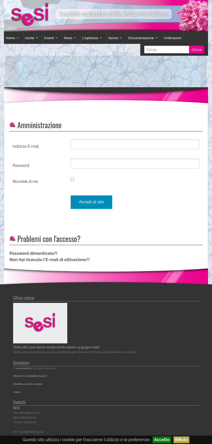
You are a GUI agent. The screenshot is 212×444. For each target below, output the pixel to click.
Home (10, 38)
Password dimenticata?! (33, 253)
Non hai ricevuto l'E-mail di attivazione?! (49, 259)
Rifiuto (181, 439)
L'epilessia (90, 38)
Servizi (113, 38)
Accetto (162, 439)
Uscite (29, 38)
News (68, 38)
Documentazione (141, 38)
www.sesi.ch (24, 368)
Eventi (49, 38)
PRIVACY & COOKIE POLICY (30, 376)
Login (16, 391)
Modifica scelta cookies (27, 384)
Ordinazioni (172, 38)
